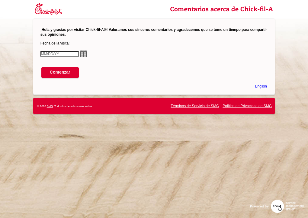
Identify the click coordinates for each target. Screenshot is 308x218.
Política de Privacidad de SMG (247, 106)
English (261, 86)
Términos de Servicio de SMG (195, 106)
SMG (50, 106)
